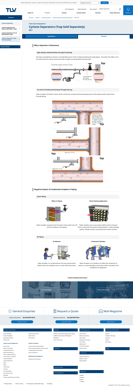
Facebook (81, 377)
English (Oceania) (104, 9)
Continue (104, 2)
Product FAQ (6, 340)
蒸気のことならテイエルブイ (11, 10)
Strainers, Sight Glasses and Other (11, 377)
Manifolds (5, 375)
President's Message (110, 335)
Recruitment (108, 342)
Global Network (83, 361)
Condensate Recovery (8, 350)
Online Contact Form (84, 356)
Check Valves (6, 367)
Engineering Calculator (84, 340)
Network (107, 333)
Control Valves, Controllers (9, 356)
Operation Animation (8, 338)
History (107, 340)
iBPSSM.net (56, 338)
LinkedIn (81, 375)
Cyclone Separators (8, 360)
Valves (4, 365)
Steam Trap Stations (8, 348)
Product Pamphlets (7, 335)
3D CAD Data (31, 338)
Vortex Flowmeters (7, 358)
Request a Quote (83, 358)
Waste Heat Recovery (8, 352)
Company (107, 338)
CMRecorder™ (82, 344)
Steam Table (82, 338)
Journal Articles (83, 348)
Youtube (81, 379)
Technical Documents (33, 333)
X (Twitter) (81, 381)
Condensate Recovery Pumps (35, 350)
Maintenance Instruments (34, 359)
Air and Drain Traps (8, 373)
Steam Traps (6, 346)
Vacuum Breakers (7, 371)
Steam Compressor (33, 352)
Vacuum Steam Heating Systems (36, 346)
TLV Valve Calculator (84, 346)
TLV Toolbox (82, 342)
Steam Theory (82, 333)
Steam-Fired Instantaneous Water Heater (38, 348)
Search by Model (7, 333)
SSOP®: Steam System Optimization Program (64, 333)
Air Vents (5, 369)
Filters (4, 363)
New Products (31, 335)
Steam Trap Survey (58, 340)
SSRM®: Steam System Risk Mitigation (63, 335)
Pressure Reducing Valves (9, 354)
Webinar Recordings (84, 335)
